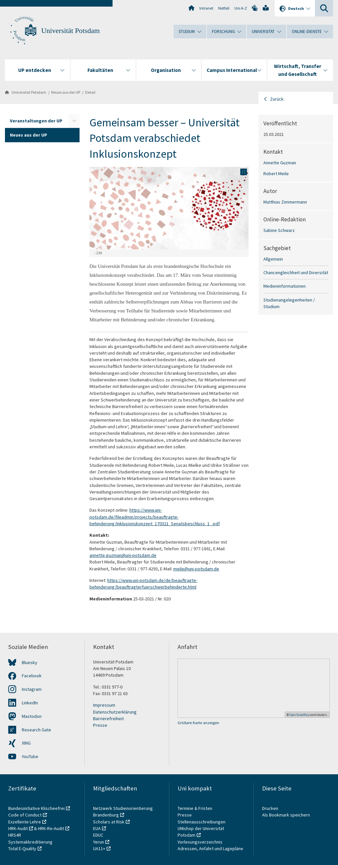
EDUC (98, 835)
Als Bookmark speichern (286, 815)
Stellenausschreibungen (201, 822)
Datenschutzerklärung (115, 712)
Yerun (98, 842)
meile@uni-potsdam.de (196, 569)
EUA (97, 828)
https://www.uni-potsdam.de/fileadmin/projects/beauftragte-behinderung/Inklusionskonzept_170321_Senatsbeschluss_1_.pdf (154, 517)
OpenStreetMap (299, 715)
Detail (90, 92)
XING (26, 743)
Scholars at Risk (108, 822)
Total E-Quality (22, 848)
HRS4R (14, 835)
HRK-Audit (18, 828)
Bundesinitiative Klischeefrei (36, 808)
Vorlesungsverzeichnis (200, 842)
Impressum (104, 705)
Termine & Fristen (195, 808)
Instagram (32, 689)
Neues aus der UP (65, 92)
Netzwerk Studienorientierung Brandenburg (123, 811)
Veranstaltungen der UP (36, 121)
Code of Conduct (25, 815)
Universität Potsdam (70, 31)
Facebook (32, 676)
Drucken (270, 808)
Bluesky (29, 662)
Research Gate (36, 730)
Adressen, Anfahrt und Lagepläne (210, 848)
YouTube (30, 756)
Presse (100, 725)
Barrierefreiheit (108, 718)
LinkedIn (30, 703)
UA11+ (99, 848)
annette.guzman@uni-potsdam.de (122, 555)
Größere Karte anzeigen (198, 722)
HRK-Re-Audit (51, 828)
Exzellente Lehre (24, 822)
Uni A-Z (240, 8)
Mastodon (32, 716)
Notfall (223, 8)
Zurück (277, 99)
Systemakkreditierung (30, 842)
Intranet (206, 8)
